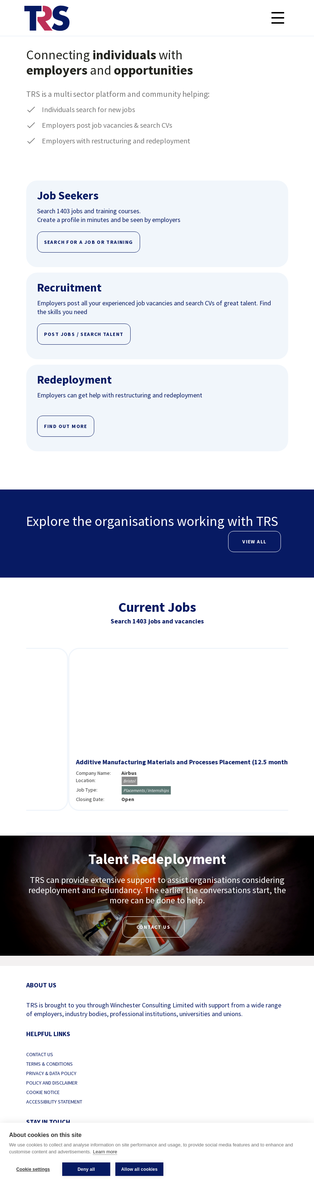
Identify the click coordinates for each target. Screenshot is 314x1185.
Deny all (86, 1169)
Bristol (255, 781)
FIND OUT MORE (65, 426)
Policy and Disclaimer (51, 1082)
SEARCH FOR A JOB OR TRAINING (88, 242)
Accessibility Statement (54, 1101)
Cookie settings (33, 1169)
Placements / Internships (272, 790)
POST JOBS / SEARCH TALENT (84, 334)
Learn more (105, 1151)
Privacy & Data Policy (51, 1073)
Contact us (153, 927)
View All (254, 541)
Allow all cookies (139, 1169)
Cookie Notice (43, 1092)
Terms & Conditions (49, 1064)
